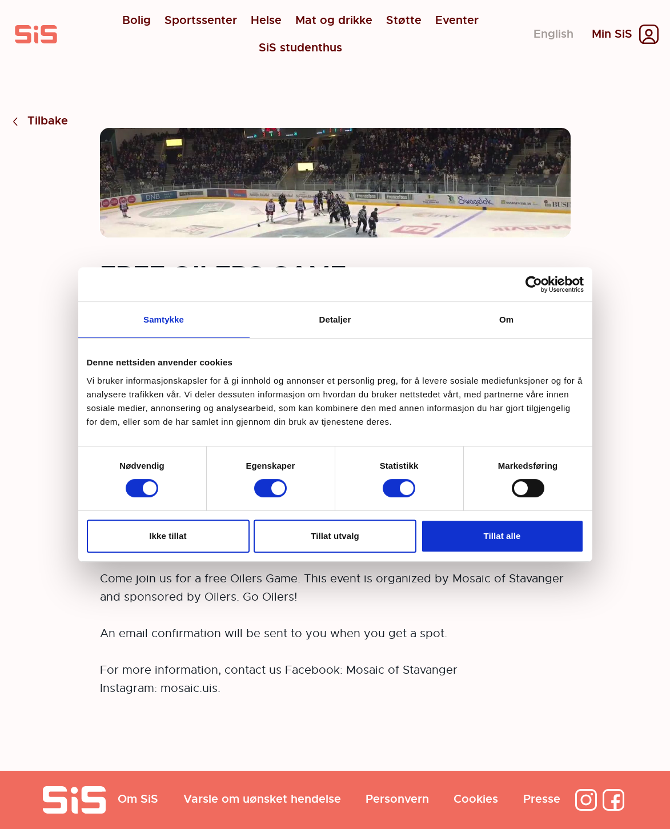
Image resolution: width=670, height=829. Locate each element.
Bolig (136, 20)
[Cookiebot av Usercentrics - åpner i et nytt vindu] (534, 284)
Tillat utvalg (335, 536)
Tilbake (38, 121)
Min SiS (612, 34)
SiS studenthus (300, 48)
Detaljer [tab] (335, 319)
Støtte (404, 20)
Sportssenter (201, 20)
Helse (266, 20)
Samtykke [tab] (163, 319)
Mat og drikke (333, 20)
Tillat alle (501, 536)
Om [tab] (506, 319)
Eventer (457, 20)
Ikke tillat (167, 536)
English (553, 34)
